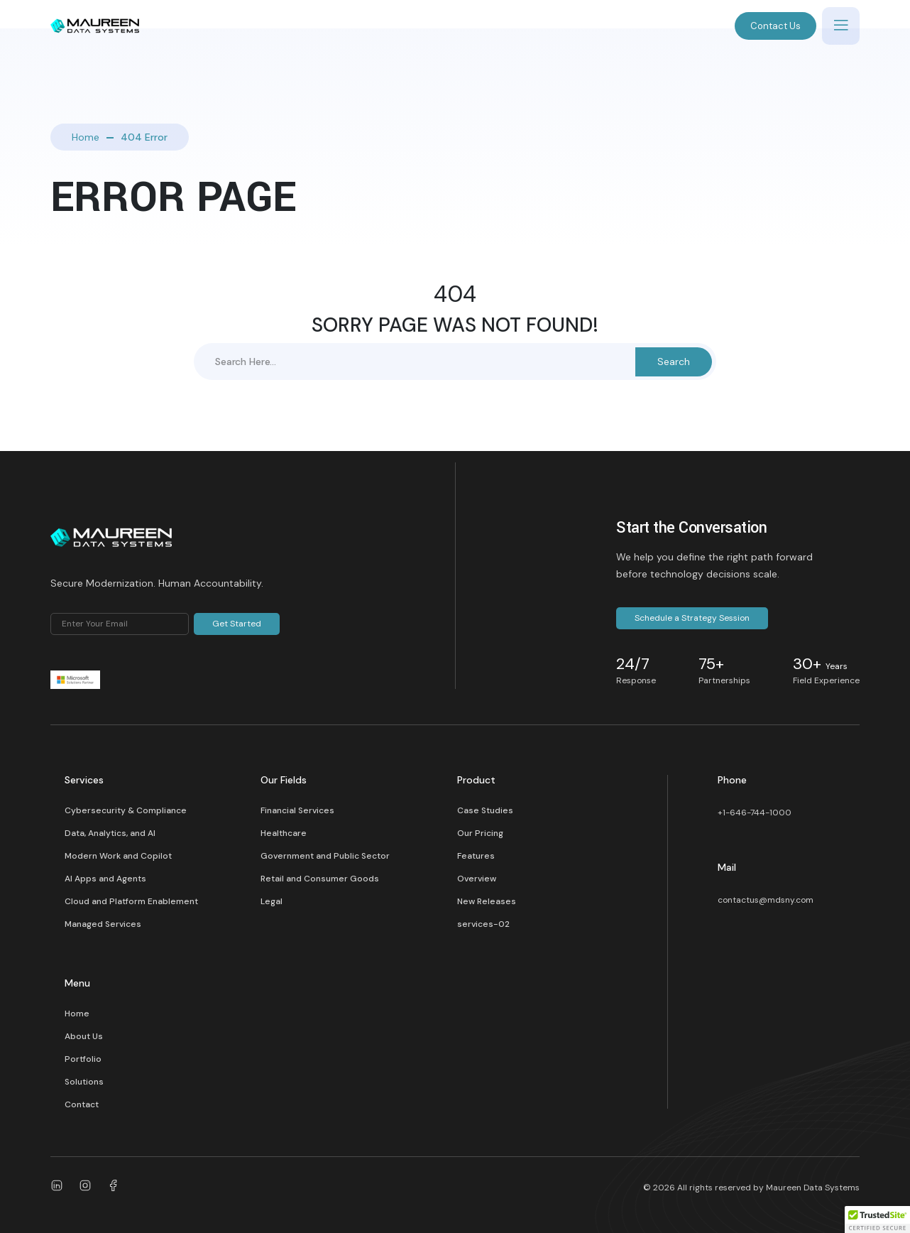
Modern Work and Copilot (118, 856)
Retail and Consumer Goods (320, 878)
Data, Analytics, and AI (110, 833)
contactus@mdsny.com (765, 900)
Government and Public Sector (325, 856)
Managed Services (103, 924)
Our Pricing (480, 833)
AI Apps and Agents (105, 878)
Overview (476, 878)
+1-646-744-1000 (754, 812)
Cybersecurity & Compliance (126, 810)
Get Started (236, 623)
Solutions (84, 1081)
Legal (272, 901)
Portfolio (83, 1059)
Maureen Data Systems (813, 1187)
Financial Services (297, 810)
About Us (84, 1036)
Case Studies (485, 810)
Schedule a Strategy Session (692, 618)
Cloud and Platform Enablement (131, 901)
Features (476, 856)
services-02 (483, 924)
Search (673, 361)
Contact (82, 1104)
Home (85, 137)
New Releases (486, 901)
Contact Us (775, 26)
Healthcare (284, 833)
